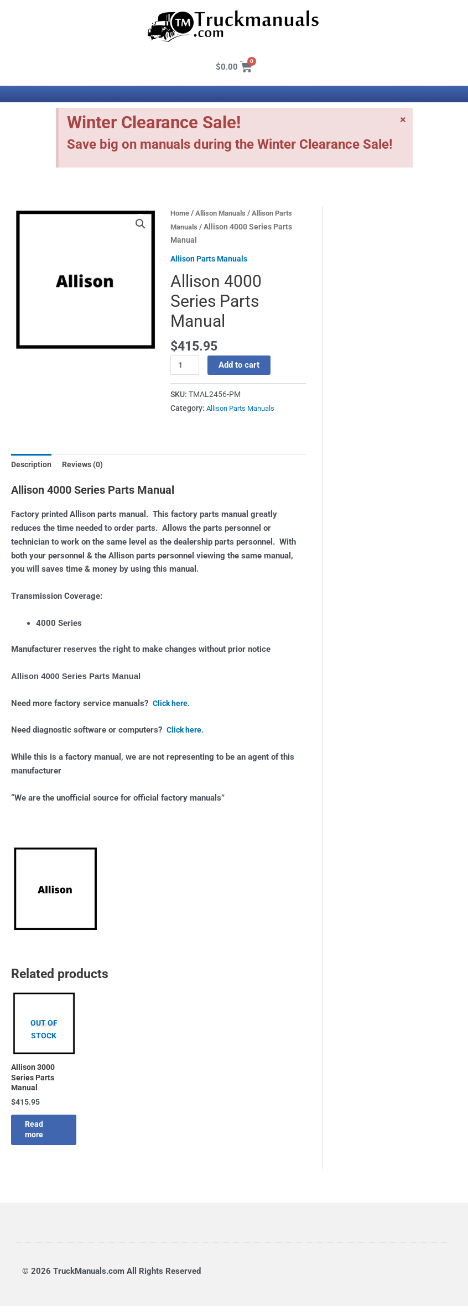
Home (180, 212)
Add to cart (240, 365)
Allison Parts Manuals (211, 259)
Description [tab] (32, 465)
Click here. (173, 704)
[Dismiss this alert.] (402, 120)
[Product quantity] (185, 365)
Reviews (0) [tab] (86, 465)
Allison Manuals (225, 212)
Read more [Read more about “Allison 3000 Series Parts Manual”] (43, 1133)
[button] (140, 224)
